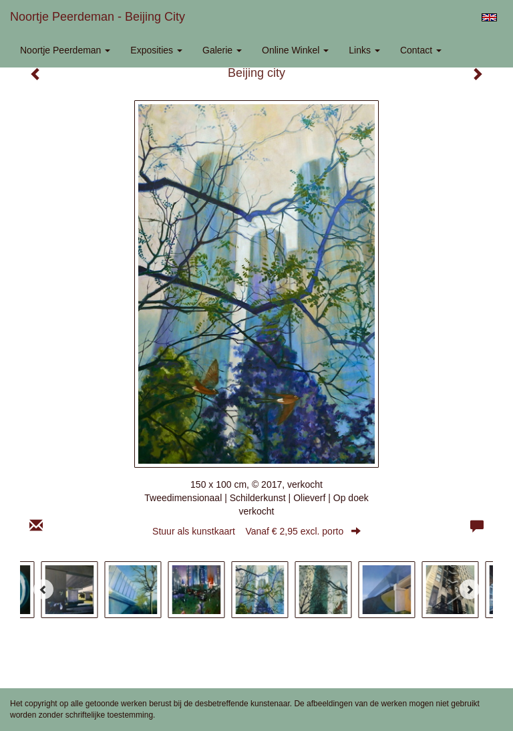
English (489, 17)
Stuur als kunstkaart (256, 531)
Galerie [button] (222, 50)
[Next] (470, 589)
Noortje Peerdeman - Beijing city (97, 16)
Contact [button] (421, 50)
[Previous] (43, 589)
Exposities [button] (156, 50)
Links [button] (364, 50)
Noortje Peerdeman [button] (65, 50)
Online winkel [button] (295, 50)
